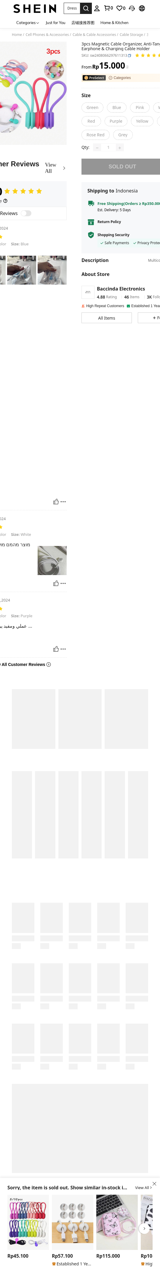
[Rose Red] (95, 135)
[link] (120, 8)
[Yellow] (142, 121)
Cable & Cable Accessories (94, 35)
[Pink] (140, 107)
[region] (18, 1256)
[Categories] (28, 22)
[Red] (91, 121)
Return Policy (109, 226)
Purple (21, 615)
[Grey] (123, 135)
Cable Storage (131, 35)
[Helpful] (56, 501)
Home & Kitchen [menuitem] (114, 22)
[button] (72, 8)
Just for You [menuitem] (55, 22)
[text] (21, 270)
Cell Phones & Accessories (47, 35)
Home (17, 35)
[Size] (86, 95)
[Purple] (116, 121)
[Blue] (117, 107)
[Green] (92, 107)
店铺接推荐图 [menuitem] (83, 22)
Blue (19, 244)
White (21, 534)
